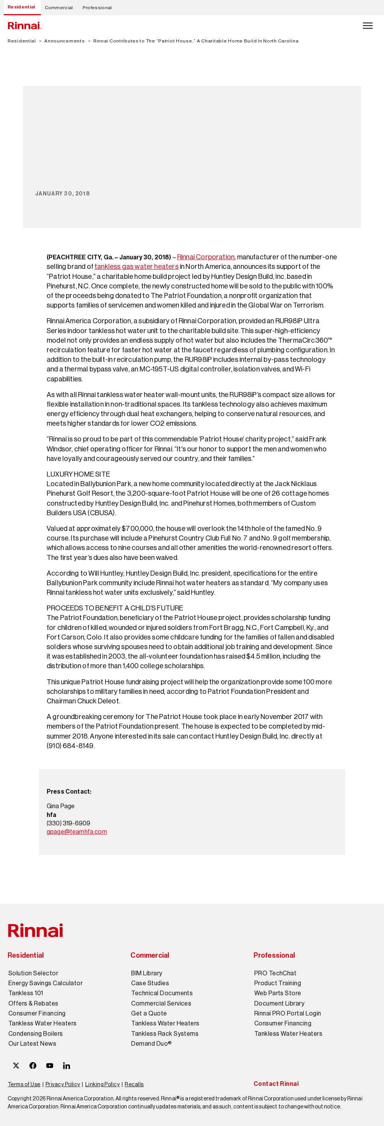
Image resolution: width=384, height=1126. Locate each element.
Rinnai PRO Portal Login (287, 1013)
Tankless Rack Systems (165, 1033)
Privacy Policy (63, 1084)
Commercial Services (161, 1003)
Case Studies (150, 983)
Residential (21, 7)
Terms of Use (24, 1084)
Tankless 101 (25, 993)
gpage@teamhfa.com (77, 831)
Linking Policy (102, 1084)
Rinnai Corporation (205, 257)
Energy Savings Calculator (45, 983)
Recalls (134, 1084)
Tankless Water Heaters (42, 1023)
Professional (97, 7)
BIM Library (146, 973)
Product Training (277, 983)
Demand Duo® (151, 1043)
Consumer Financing (37, 1013)
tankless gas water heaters (136, 266)
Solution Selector (33, 973)
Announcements (64, 41)
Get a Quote (149, 1013)
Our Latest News (32, 1043)
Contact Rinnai (276, 1083)
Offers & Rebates (33, 1003)
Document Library (279, 1003)
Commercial (59, 7)
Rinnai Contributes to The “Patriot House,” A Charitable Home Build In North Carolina (195, 41)
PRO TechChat (275, 973)
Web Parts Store (277, 993)
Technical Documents (162, 993)
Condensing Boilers (35, 1033)
